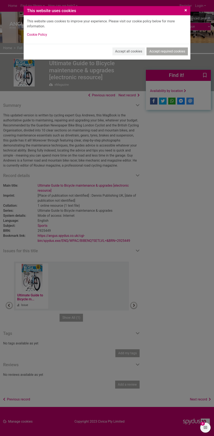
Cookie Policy (37, 35)
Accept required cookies (167, 51)
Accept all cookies (128, 51)
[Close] (185, 10)
